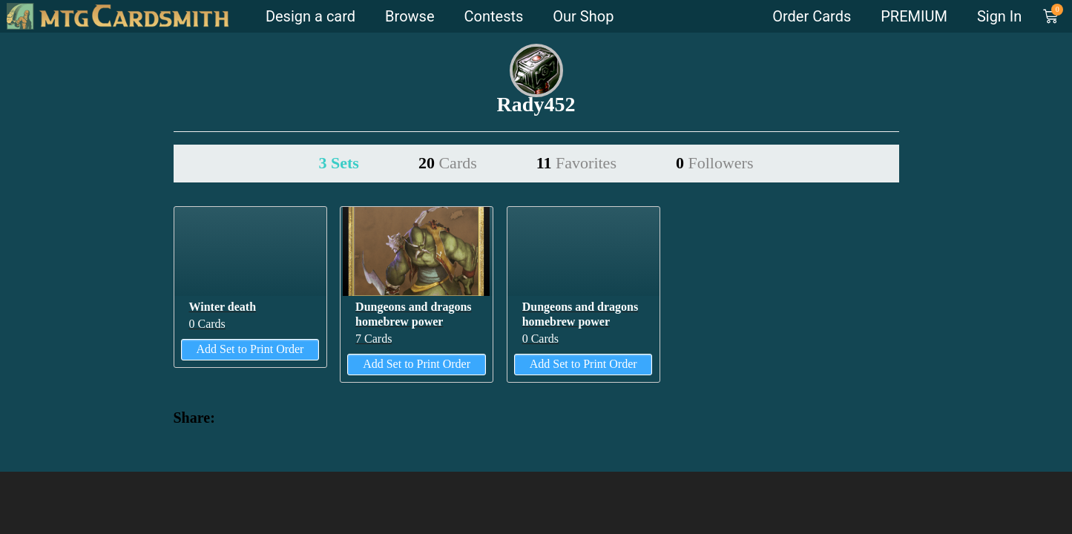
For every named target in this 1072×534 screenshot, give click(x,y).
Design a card (310, 16)
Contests (494, 16)
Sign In (999, 16)
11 (576, 163)
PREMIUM (914, 16)
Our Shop (583, 16)
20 (447, 163)
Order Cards (811, 16)
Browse (409, 16)
